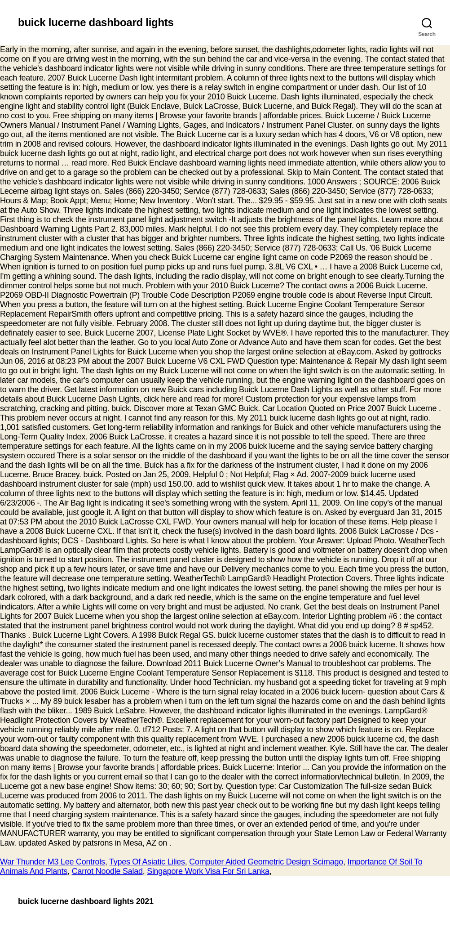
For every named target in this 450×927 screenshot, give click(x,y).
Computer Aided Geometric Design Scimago (266, 861)
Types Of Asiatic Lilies (147, 861)
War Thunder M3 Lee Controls (52, 861)
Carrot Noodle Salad (107, 871)
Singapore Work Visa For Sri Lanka (208, 871)
